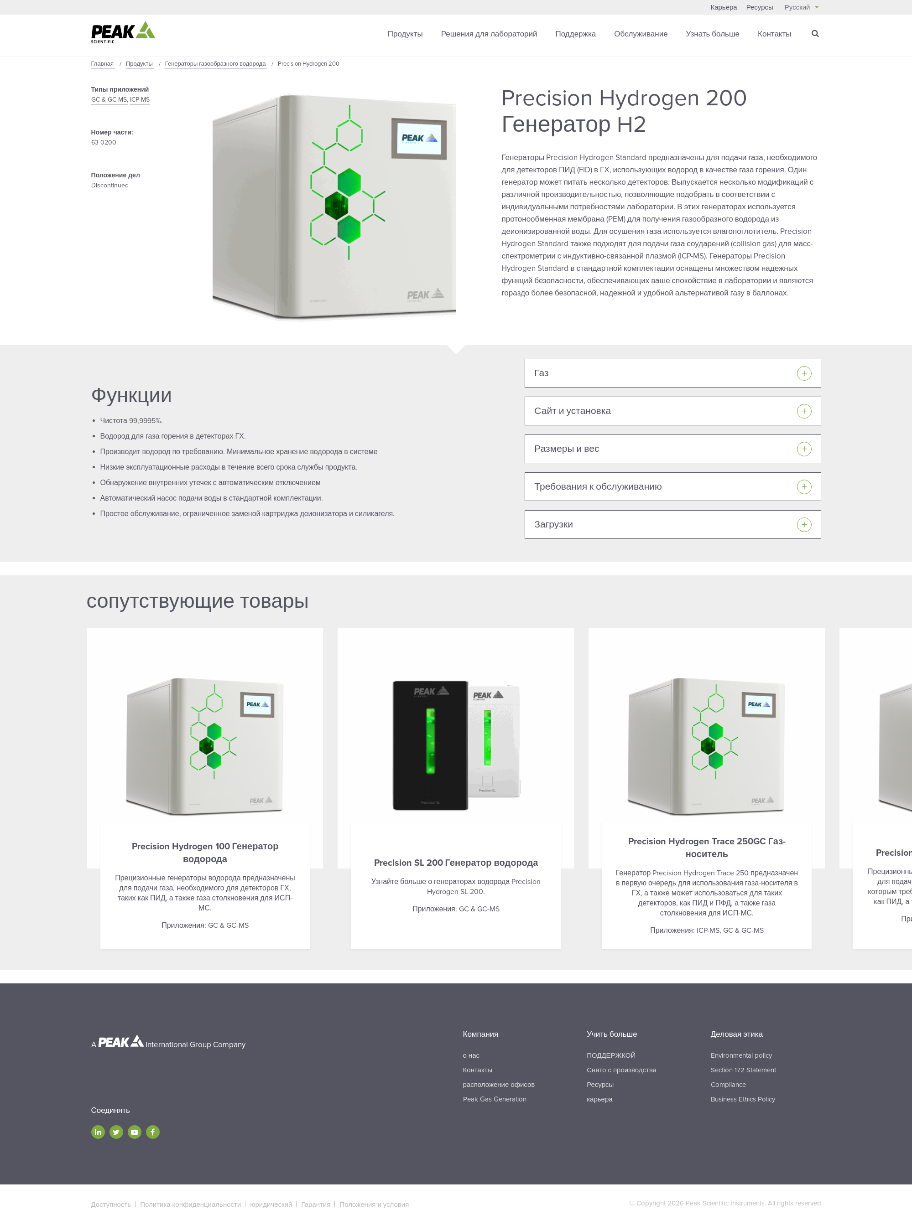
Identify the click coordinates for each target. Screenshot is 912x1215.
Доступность (111, 1204)
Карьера (723, 7)
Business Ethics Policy (743, 1099)
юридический (271, 1204)
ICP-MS (140, 99)
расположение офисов (499, 1084)
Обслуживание (640, 34)
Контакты (774, 34)
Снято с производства (622, 1069)
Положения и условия (374, 1204)
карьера (599, 1099)
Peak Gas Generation (494, 1099)
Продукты (405, 34)
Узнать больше (713, 34)
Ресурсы (759, 7)
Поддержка (576, 34)
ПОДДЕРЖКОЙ (611, 1055)
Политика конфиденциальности (190, 1204)
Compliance (728, 1084)
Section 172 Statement (743, 1069)
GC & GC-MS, (109, 99)
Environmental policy (741, 1055)
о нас (471, 1055)
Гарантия (315, 1204)
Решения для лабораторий (489, 34)
